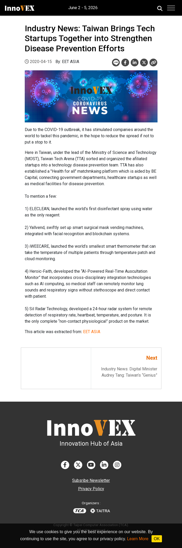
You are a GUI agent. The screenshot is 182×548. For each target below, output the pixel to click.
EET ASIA (91, 331)
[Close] (153, 62)
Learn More (137, 539)
